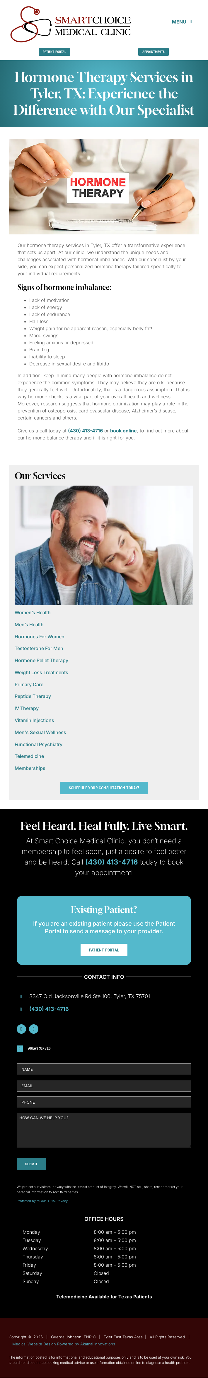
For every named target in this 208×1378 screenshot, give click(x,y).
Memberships (30, 768)
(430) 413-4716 (85, 431)
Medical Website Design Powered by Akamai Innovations (63, 1344)
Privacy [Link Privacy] (62, 1201)
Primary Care (29, 684)
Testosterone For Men (39, 648)
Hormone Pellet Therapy (41, 660)
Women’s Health (33, 612)
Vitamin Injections (34, 720)
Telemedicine (29, 756)
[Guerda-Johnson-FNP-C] (71, 7)
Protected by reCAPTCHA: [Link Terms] (37, 1201)
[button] (104, 1049)
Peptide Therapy (33, 696)
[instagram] (33, 1029)
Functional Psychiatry (38, 744)
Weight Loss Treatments (41, 672)
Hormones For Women (39, 637)
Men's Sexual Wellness (40, 732)
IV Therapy (27, 708)
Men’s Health (29, 624)
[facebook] (21, 1029)
